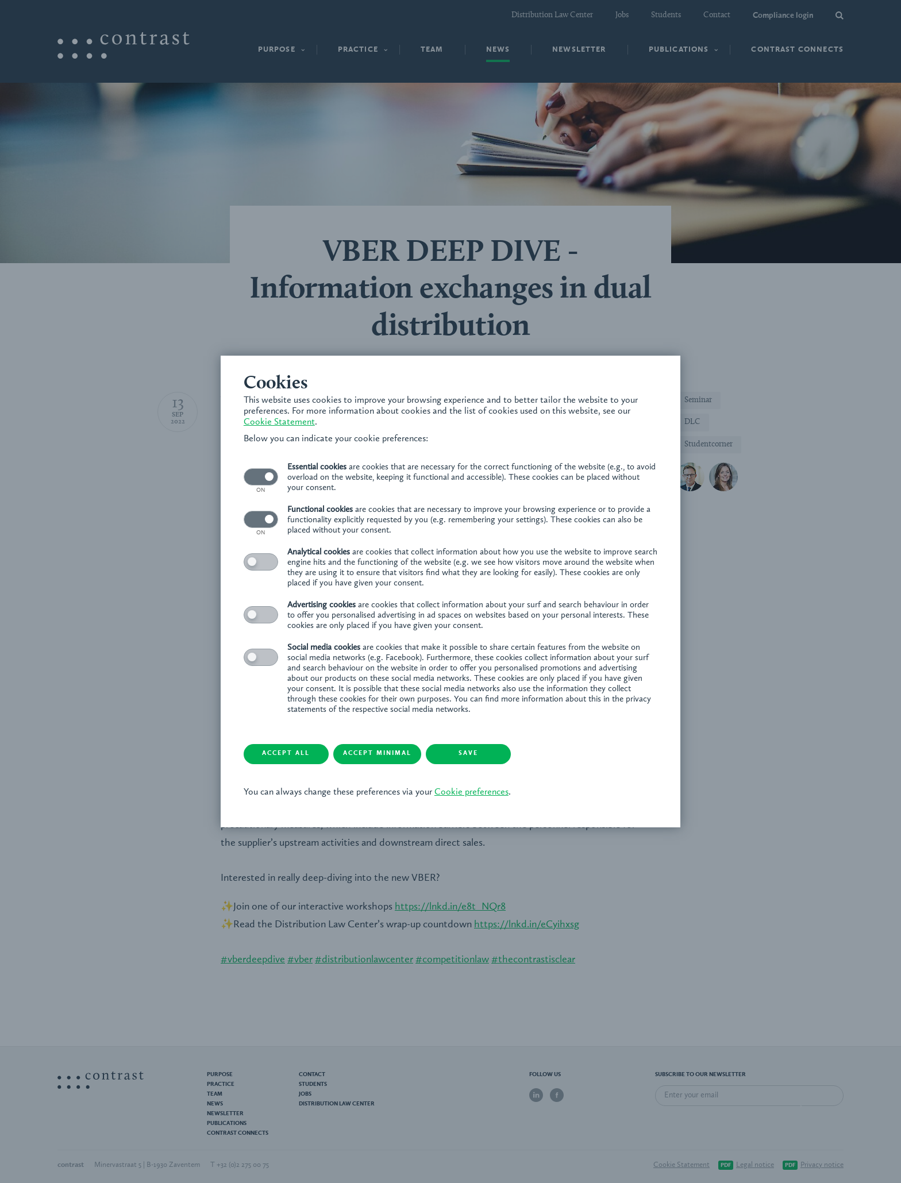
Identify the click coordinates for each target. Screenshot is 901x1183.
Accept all (287, 754)
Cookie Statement (279, 422)
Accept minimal (379, 754)
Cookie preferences (471, 792)
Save (470, 754)
